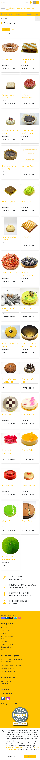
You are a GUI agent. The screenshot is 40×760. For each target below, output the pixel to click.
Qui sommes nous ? (7, 636)
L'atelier (4, 641)
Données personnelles (8, 671)
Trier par (5, 34)
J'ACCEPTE (30, 756)
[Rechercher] (37, 18)
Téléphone (5, 689)
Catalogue (5, 631)
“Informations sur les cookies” (14, 748)
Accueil (4, 628)
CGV (3, 639)
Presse (4, 650)
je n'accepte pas (10, 756)
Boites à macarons (7, 644)
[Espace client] (30, 2)
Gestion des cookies (7, 668)
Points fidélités (6, 647)
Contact (25, 2)
